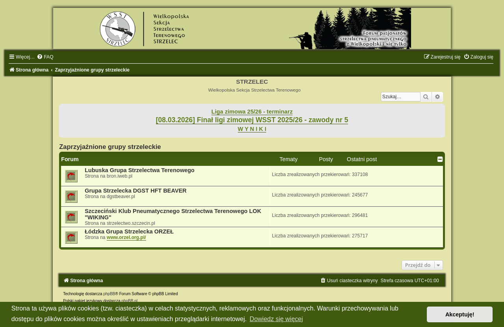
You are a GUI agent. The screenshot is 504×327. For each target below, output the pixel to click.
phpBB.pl (130, 301)
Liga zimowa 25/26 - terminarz (252, 111)
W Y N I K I (252, 129)
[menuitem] (45, 57)
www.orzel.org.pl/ (126, 237)
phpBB (109, 294)
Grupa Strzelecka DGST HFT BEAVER (136, 190)
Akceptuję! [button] (459, 314)
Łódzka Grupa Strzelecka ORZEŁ (129, 231)
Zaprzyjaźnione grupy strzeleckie (110, 146)
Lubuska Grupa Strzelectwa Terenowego (140, 170)
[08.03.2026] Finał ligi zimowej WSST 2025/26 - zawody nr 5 (252, 120)
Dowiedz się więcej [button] (276, 319)
